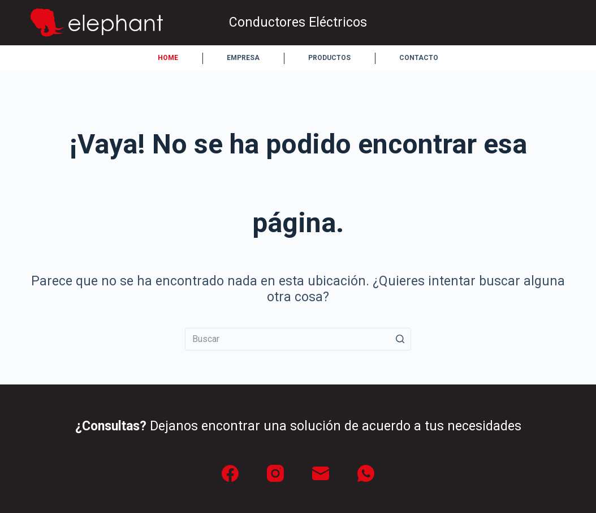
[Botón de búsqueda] (399, 339)
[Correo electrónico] (320, 473)
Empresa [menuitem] (243, 58)
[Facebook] (230, 473)
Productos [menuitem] (329, 58)
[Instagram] (275, 473)
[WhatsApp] (365, 473)
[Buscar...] (298, 339)
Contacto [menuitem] (418, 58)
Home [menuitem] (168, 58)
